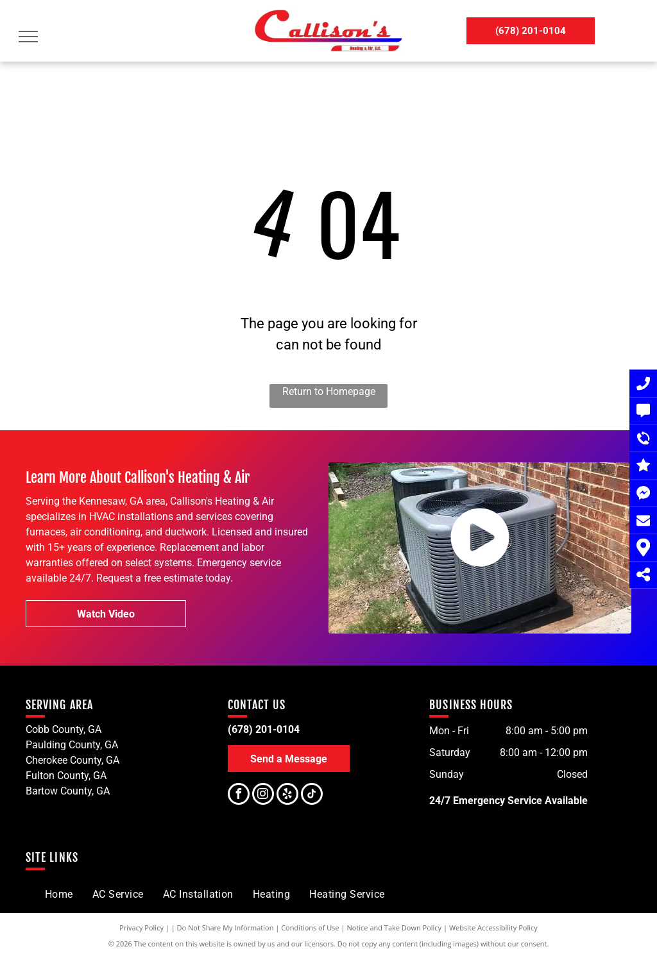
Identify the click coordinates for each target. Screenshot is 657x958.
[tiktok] (312, 795)
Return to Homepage (328, 391)
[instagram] (263, 795)
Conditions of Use (310, 927)
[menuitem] (59, 894)
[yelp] (287, 795)
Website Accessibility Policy (493, 927)
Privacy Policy (141, 927)
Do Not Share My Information (225, 927)
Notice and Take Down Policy (394, 927)
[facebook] (239, 795)
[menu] (28, 36)
